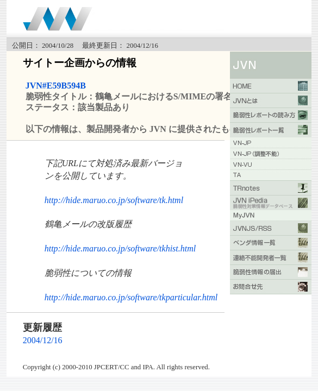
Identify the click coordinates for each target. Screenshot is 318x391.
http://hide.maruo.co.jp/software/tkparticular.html (131, 297)
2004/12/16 (43, 340)
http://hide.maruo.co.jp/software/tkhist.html (120, 248)
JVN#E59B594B (56, 85)
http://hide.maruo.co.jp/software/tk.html (114, 200)
